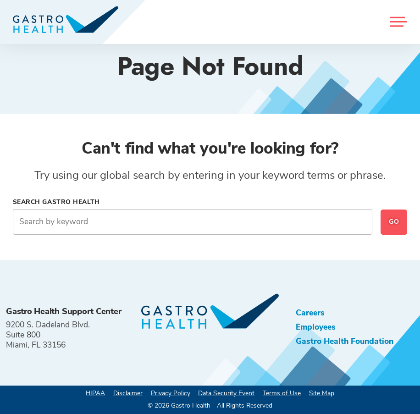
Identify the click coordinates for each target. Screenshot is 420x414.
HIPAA (95, 393)
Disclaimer (128, 393)
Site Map (321, 393)
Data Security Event (226, 393)
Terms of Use (282, 393)
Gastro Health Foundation (344, 341)
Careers (310, 313)
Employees (316, 327)
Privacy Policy (170, 393)
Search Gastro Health (56, 202)
